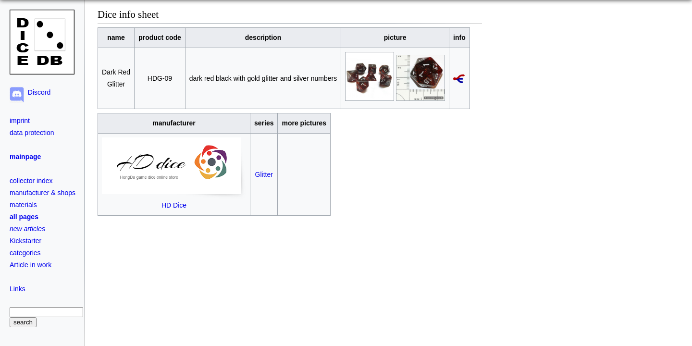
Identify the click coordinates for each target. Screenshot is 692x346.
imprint (20, 120)
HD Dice (174, 201)
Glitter (264, 174)
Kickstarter (25, 241)
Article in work (30, 265)
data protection (32, 132)
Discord (37, 92)
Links (17, 289)
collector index (31, 181)
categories (25, 253)
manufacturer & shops (42, 193)
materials (23, 205)
